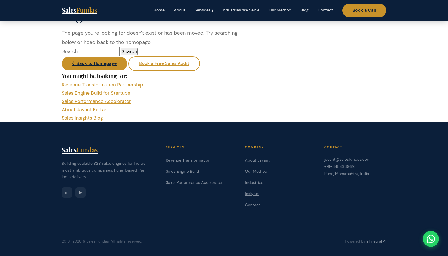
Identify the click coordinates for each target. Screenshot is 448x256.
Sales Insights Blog (82, 118)
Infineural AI (376, 241)
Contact (325, 10)
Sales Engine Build (182, 171)
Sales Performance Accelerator (96, 101)
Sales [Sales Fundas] (80, 150)
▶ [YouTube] (80, 192)
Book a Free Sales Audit (164, 63)
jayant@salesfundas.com (347, 159)
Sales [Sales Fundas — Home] (79, 10)
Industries (254, 182)
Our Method (280, 10)
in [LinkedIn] (66, 192)
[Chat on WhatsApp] (431, 239)
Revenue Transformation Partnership (102, 85)
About (179, 10)
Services (204, 10)
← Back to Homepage (94, 63)
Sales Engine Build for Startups (96, 93)
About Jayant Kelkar (84, 109)
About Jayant (257, 160)
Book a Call (364, 10)
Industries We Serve (241, 10)
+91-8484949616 (340, 166)
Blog (305, 10)
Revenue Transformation (188, 160)
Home (159, 10)
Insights (252, 193)
